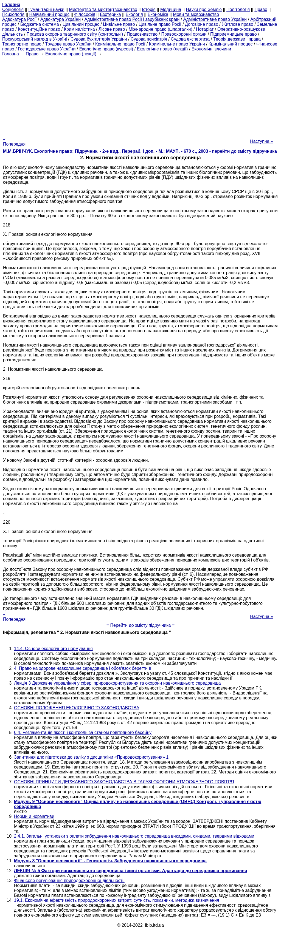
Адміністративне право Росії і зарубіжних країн (131, 19)
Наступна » (261, 141)
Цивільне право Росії (160, 24)
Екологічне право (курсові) (106, 49)
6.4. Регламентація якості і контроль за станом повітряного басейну (82, 732)
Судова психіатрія (149, 39)
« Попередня (14, 141)
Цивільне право (119, 24)
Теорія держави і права (237, 39)
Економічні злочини (211, 49)
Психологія (13, 14)
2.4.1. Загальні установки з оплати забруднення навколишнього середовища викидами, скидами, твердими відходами (134, 836)
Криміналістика (79, 29)
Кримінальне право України (177, 44)
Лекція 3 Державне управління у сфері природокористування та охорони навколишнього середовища (117, 683)
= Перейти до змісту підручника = (140, 625)
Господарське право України (46, 49)
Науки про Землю (203, 9)
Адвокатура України (60, 19)
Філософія (84, 14)
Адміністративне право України (215, 19)
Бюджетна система (39, 24)
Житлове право (237, 24)
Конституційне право (39, 29)
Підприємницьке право (233, 34)
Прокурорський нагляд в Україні (34, 39)
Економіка (158, 14)
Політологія (238, 9)
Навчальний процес (49, 14)
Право (260, 9)
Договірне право (201, 24)
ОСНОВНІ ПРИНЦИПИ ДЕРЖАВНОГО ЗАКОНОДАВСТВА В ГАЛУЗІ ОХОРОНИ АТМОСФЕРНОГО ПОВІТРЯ (124, 781)
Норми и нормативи (34, 816)
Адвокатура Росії (19, 19)
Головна (10, 54)
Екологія (134, 14)
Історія (149, 9)
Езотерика (110, 14)
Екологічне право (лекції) (162, 49)
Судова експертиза (190, 39)
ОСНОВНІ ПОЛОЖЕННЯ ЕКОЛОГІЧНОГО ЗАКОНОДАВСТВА (76, 707)
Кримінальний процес (231, 44)
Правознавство (142, 34)
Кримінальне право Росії (120, 44)
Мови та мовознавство (196, 14)
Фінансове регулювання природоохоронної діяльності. (69, 880)
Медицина (170, 9)
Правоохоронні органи (183, 34)
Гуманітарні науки (46, 9)
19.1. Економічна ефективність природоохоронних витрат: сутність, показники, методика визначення (116, 900)
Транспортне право (21, 44)
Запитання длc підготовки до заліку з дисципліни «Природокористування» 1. (92, 757)
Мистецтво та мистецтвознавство (103, 9)
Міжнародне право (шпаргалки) (160, 29)
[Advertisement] (140, 94)
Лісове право (112, 29)
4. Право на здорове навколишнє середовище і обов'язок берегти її (82, 668)
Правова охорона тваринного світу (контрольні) (75, 34)
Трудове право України (68, 44)
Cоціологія (13, 9)
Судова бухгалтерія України (99, 39)
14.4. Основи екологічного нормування (53, 648)
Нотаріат (204, 29)
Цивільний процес (81, 24)
